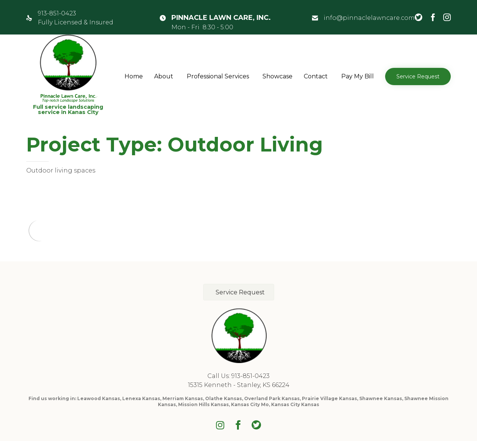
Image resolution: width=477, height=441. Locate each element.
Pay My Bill (357, 76)
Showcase (277, 76)
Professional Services (218, 76)
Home (133, 76)
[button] (418, 76)
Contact (316, 76)
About (163, 76)
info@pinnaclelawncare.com (369, 17)
